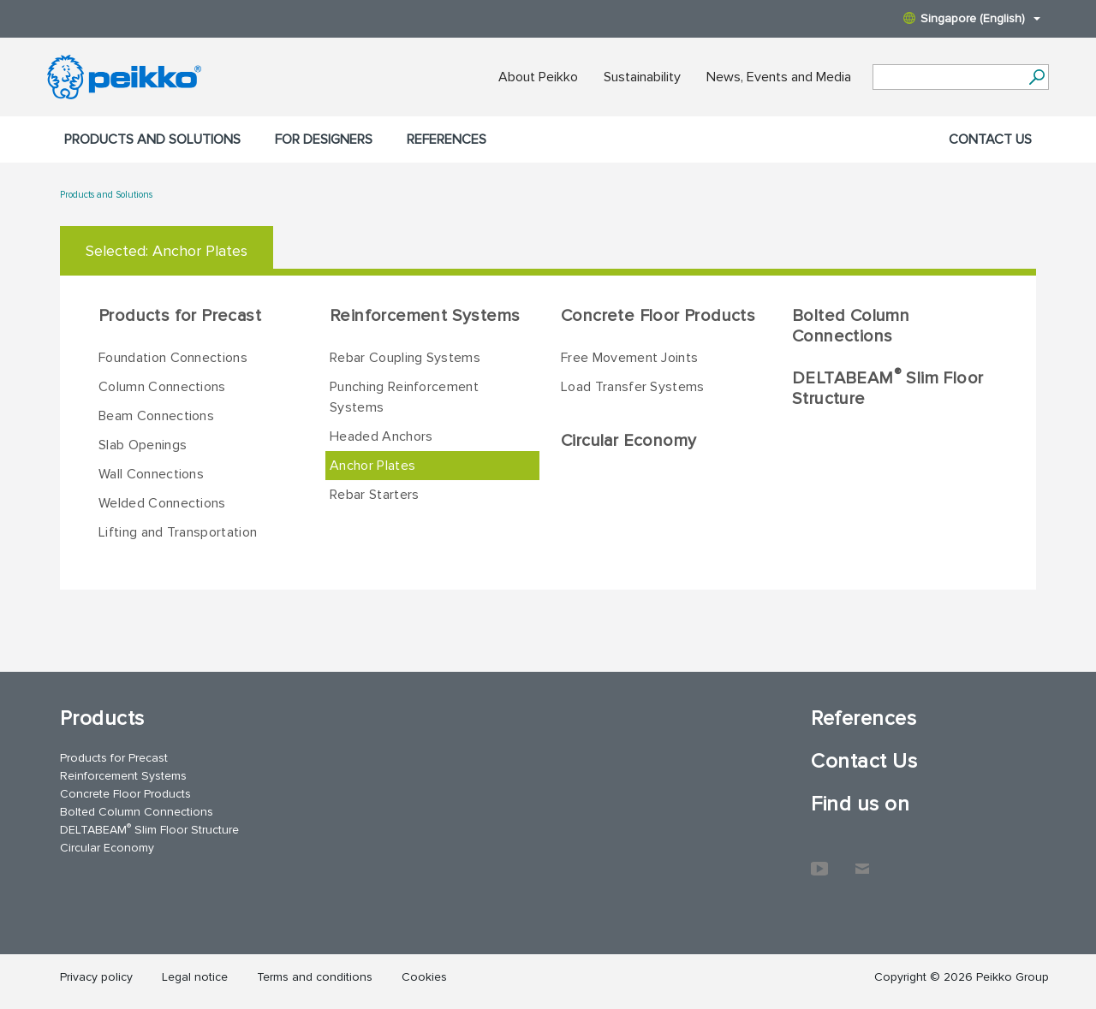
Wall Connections (151, 474)
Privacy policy (96, 977)
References (446, 139)
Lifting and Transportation (177, 532)
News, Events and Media (778, 77)
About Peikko (538, 77)
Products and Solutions (152, 139)
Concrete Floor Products (658, 316)
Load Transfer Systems (633, 386)
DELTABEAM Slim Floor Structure (887, 387)
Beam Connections (156, 415)
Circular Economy (628, 440)
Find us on (860, 804)
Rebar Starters (374, 494)
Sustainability (642, 77)
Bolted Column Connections (850, 326)
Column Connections (162, 386)
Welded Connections (162, 503)
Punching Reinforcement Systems (404, 397)
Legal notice (195, 977)
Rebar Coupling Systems (405, 357)
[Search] (1036, 77)
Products (102, 718)
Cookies (424, 977)
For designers (323, 139)
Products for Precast (179, 316)
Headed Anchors (381, 436)
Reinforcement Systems (425, 316)
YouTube (819, 860)
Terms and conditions (314, 977)
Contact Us (990, 139)
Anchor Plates (372, 465)
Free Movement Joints (629, 357)
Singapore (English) (971, 18)
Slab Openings (142, 445)
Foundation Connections (172, 357)
